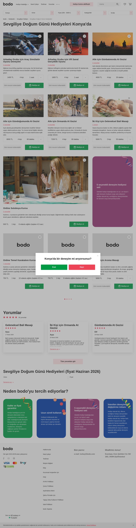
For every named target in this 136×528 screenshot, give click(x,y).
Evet (54, 267)
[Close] (97, 255)
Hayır (82, 267)
